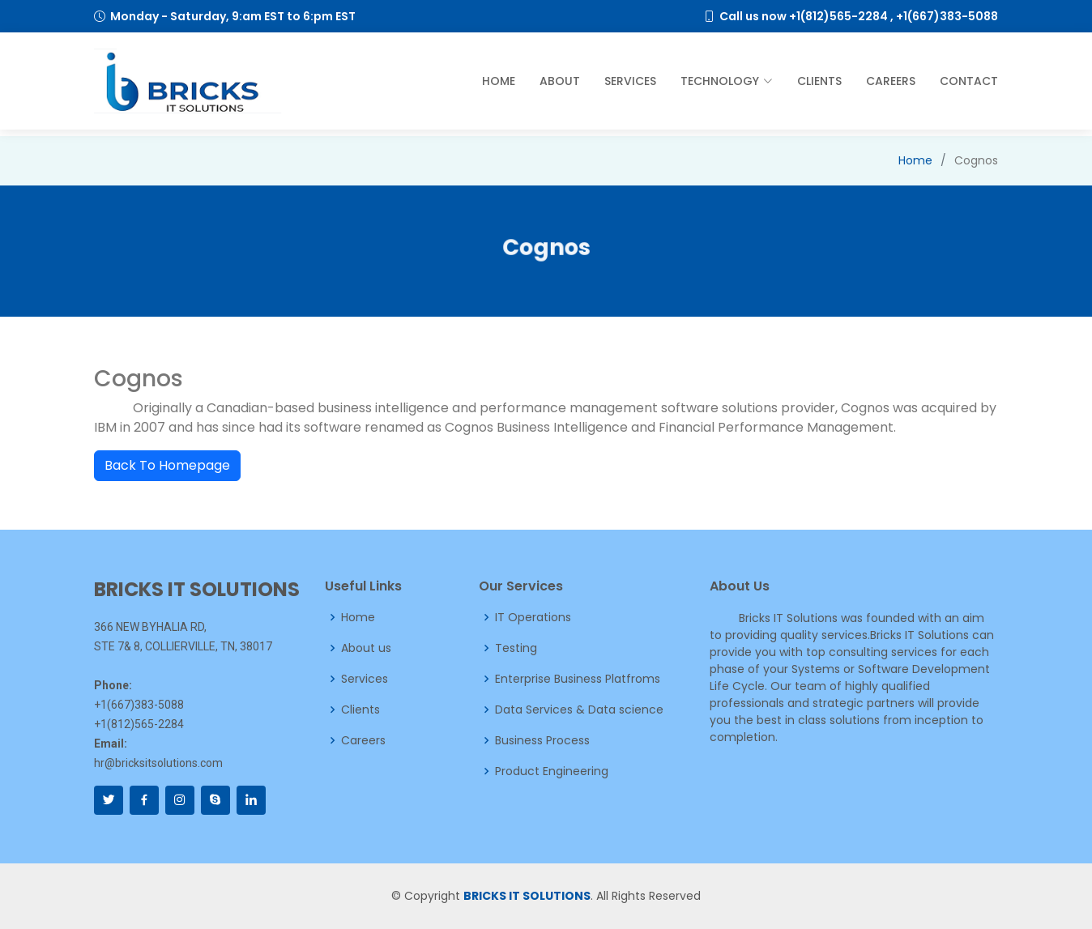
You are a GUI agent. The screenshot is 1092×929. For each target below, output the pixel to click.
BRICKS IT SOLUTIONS (527, 896)
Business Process (542, 740)
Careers (890, 81)
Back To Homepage (167, 465)
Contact (969, 81)
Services (630, 81)
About (560, 81)
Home (498, 81)
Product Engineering (551, 771)
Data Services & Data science (579, 709)
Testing (516, 648)
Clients (819, 81)
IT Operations (533, 617)
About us (366, 648)
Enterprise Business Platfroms (577, 678)
